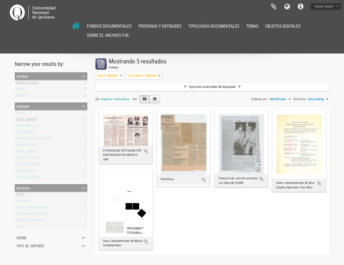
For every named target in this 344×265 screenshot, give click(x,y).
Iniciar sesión (324, 6)
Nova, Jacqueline (28, 178)
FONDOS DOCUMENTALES (109, 26)
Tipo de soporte (30, 245)
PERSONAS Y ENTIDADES (159, 26)
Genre (21, 237)
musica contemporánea (32, 208)
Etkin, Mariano (25, 133)
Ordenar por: (259, 99)
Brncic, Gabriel (26, 152)
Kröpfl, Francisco (27, 159)
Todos (20, 114)
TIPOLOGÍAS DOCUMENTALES (213, 26)
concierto (22, 202)
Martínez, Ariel (26, 172)
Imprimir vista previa (112, 99)
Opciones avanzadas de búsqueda (212, 87)
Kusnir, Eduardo (26, 120)
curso (20, 227)
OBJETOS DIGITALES (282, 26)
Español (21, 96)
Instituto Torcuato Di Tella (33, 139)
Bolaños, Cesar (26, 146)
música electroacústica (32, 215)
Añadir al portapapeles (146, 151)
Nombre (23, 106)
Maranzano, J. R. (27, 126)
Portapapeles (273, 6)
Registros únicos (27, 83)
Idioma (287, 6)
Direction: (300, 99)
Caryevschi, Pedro (28, 165)
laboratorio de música (31, 221)
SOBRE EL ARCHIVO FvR (108, 35)
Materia (23, 188)
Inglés (20, 90)
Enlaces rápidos (300, 6)
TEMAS (252, 26)
